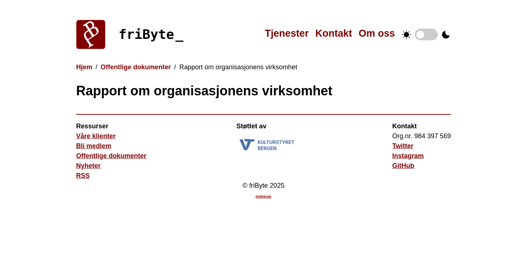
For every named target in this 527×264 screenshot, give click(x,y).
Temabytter (426, 34)
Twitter (403, 146)
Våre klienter (96, 136)
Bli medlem (93, 146)
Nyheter (88, 165)
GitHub (403, 165)
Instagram (408, 156)
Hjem (84, 67)
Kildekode (263, 196)
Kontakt (333, 33)
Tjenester (287, 33)
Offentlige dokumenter (136, 67)
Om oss (377, 33)
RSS (83, 175)
